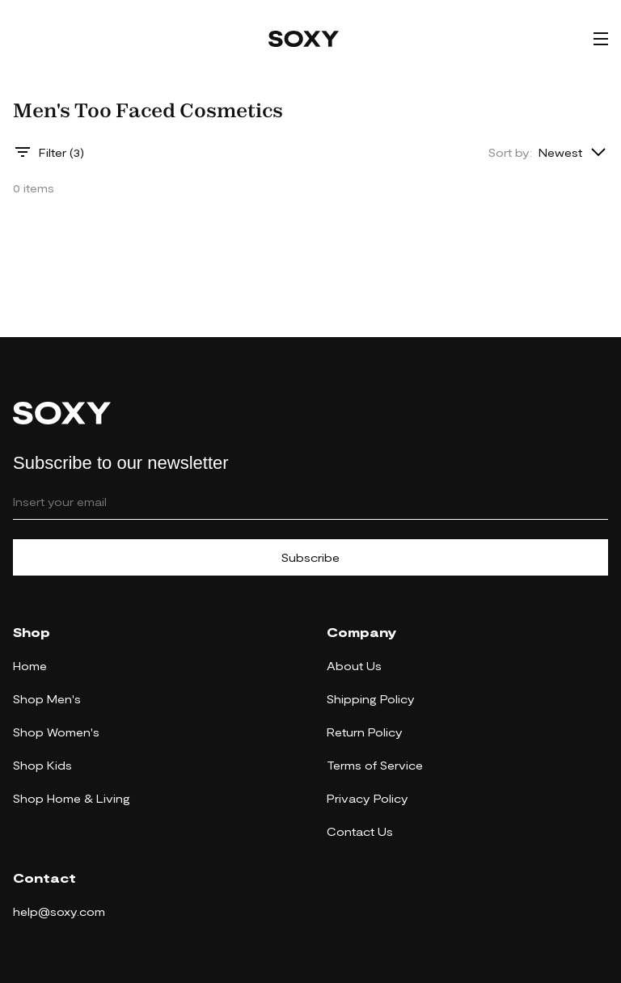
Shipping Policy (371, 699)
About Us (354, 666)
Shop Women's (56, 732)
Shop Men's (47, 699)
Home (30, 666)
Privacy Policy (367, 798)
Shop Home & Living (71, 798)
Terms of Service (375, 765)
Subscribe (310, 557)
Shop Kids (42, 765)
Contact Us (360, 831)
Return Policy (365, 732)
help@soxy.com (59, 911)
